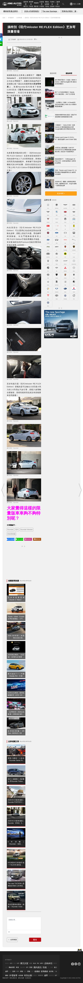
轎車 (17, 971)
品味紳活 (52, 7)
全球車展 (19, 17)
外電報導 (41, 7)
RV (38, 963)
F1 (48, 967)
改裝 (30, 963)
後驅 (25, 971)
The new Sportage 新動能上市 (51, 11)
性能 (45, 967)
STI (27, 967)
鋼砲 (6, 975)
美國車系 (40, 975)
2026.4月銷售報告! (31, 11)
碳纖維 (37, 971)
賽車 (14, 963)
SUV (34, 963)
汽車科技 (52, 3)
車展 (17, 967)
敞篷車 (7, 963)
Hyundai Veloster (27, 529)
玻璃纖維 (44, 971)
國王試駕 (24, 963)
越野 (6, 971)
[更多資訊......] (9, 932)
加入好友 (19, 539)
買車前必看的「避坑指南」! (71, 11)
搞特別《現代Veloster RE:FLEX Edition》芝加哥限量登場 (42, 17)
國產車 (55, 963)
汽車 (10, 971)
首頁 (4, 17)
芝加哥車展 (11, 534)
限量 (30, 967)
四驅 (28, 971)
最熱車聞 (69, 73)
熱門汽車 (25, 7)
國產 (51, 967)
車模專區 (31, 3)
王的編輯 (13, 39)
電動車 (35, 975)
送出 (35, 940)
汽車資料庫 (31, 7)
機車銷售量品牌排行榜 (12, 11)
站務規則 (28, 978)
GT (56, 975)
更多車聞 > (61, 193)
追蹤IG (28, 539)
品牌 (32, 971)
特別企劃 (57, 7)
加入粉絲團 (11, 539)
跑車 (13, 971)
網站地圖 (21, 978)
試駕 (6, 967)
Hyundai (10, 529)
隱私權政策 (13, 978)
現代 (17, 529)
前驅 (21, 971)
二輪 (55, 971)
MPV (41, 963)
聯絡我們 (6, 978)
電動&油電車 (47, 3)
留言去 (37, 539)
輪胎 (11, 963)
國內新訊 (36, 7)
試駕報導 (41, 3)
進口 (55, 967)
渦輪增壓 (22, 967)
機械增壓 (12, 967)
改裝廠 (20, 975)
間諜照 (36, 3)
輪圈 (18, 963)
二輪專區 (57, 3)
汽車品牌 (47, 7)
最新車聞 (25, 3)
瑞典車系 (51, 975)
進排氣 (51, 971)
